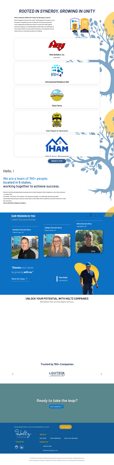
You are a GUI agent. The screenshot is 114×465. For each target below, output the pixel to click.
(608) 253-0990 (47, 446)
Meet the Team (18, 279)
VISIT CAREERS (55, 407)
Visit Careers (65, 427)
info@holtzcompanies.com (50, 450)
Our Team (43, 438)
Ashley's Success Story (53, 228)
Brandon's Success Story (22, 230)
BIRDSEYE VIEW (57, 161)
